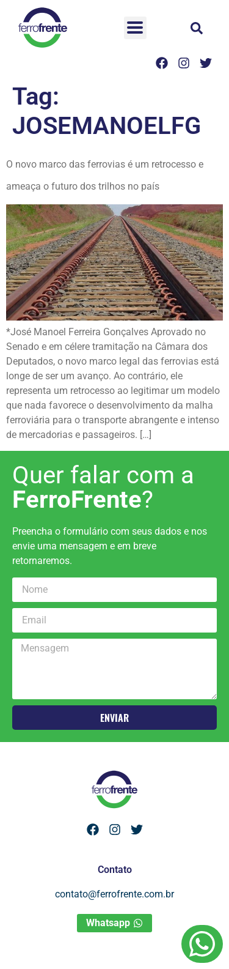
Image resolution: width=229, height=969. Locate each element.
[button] (197, 28)
